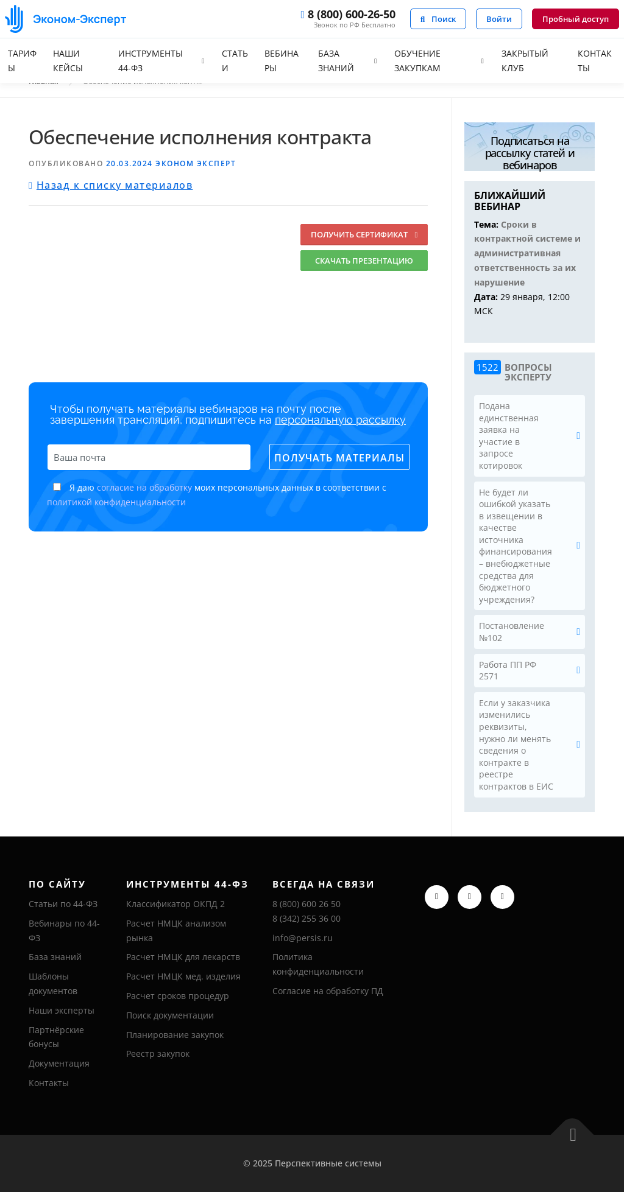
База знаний (336, 60)
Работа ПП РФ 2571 (507, 670)
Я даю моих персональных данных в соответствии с (216, 495)
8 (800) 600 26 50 (306, 904)
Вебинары (281, 60)
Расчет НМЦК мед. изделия (183, 976)
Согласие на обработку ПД (327, 991)
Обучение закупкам (417, 60)
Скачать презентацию (364, 260)
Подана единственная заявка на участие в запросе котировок (509, 435)
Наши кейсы (68, 60)
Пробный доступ (575, 18)
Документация (59, 1063)
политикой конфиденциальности (116, 502)
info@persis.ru (302, 938)
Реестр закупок (158, 1053)
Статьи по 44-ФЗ (63, 904)
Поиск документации (170, 1015)
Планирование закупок (175, 1034)
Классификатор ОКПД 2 (175, 904)
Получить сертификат (364, 234)
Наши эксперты (61, 1010)
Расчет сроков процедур (177, 995)
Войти (499, 18)
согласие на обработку (144, 487)
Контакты (595, 60)
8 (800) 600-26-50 (347, 15)
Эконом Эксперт (195, 163)
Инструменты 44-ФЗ (150, 60)
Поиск (438, 18)
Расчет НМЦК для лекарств (183, 956)
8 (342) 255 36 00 (306, 918)
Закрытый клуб (525, 60)
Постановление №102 (511, 631)
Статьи (235, 60)
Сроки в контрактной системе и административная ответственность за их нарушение (527, 253)
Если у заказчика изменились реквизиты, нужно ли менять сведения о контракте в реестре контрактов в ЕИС (516, 744)
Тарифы (22, 60)
